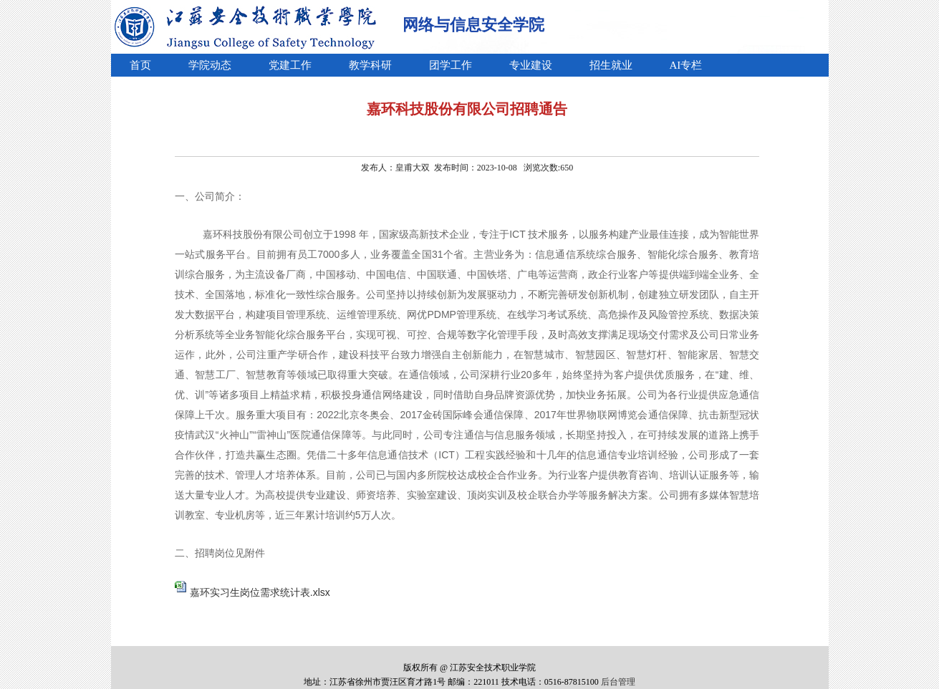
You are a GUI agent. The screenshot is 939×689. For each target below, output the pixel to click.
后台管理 (618, 682)
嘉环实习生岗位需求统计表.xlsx (260, 592)
